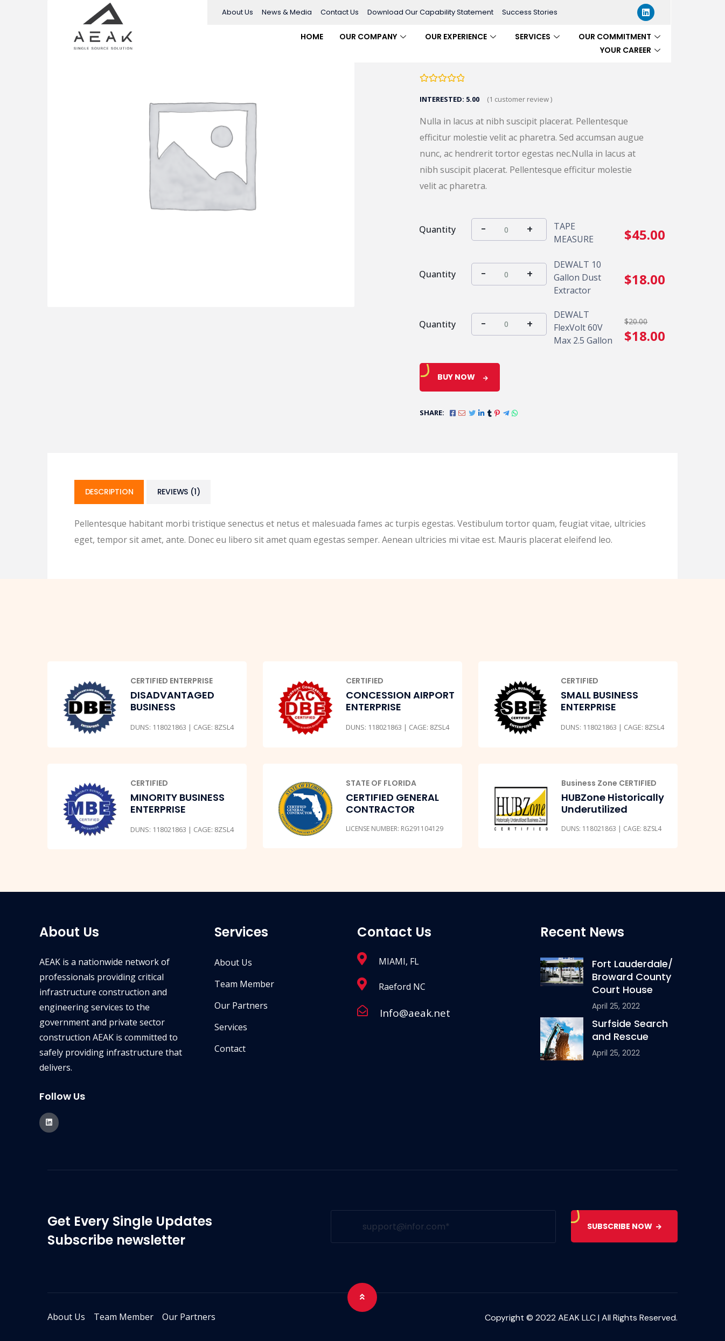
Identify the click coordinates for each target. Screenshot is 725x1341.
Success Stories (529, 12)
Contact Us (339, 12)
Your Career (631, 50)
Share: (432, 412)
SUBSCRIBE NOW (624, 1226)
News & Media (287, 12)
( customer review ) (519, 99)
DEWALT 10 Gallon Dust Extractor (577, 277)
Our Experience (462, 36)
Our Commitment (620, 36)
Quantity (437, 229)
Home (312, 36)
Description (109, 492)
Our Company (374, 36)
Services (538, 36)
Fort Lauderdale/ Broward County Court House (632, 977)
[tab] (109, 492)
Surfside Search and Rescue (630, 1030)
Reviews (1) (179, 492)
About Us (237, 12)
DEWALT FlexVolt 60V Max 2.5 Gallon (583, 327)
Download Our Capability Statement (430, 12)
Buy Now (456, 377)
